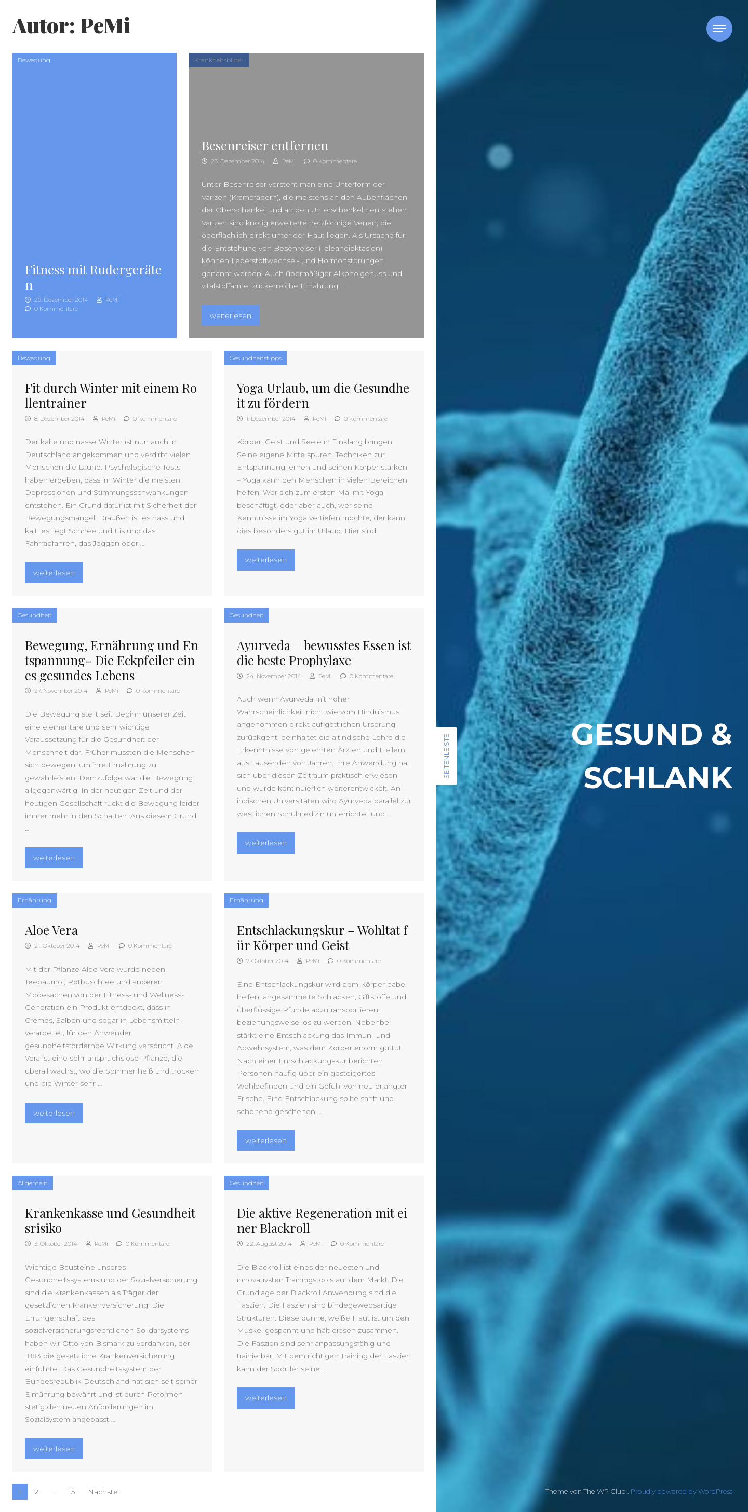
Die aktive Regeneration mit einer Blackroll (322, 1220)
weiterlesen (234, 314)
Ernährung (34, 900)
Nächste (103, 1492)
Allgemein (33, 1183)
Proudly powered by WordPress (681, 1491)
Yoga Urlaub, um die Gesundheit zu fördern (323, 395)
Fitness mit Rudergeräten (93, 277)
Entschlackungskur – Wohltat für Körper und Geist (322, 937)
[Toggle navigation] (719, 29)
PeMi (108, 300)
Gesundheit (35, 615)
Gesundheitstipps (256, 358)
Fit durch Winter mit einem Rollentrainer (111, 395)
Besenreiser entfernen (265, 145)
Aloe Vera (51, 930)
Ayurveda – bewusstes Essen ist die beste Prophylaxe (324, 652)
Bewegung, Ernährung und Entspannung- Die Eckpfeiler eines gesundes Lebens (111, 660)
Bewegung (34, 60)
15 (72, 1492)
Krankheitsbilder (219, 60)
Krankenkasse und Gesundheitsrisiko (110, 1220)
